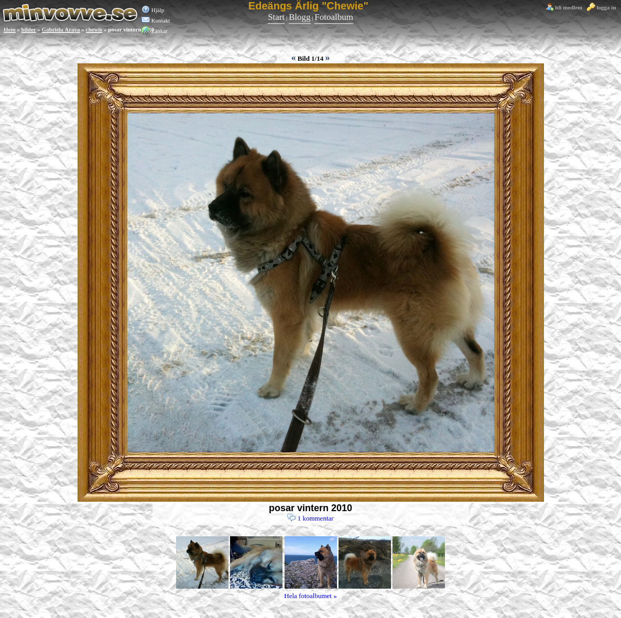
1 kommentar (310, 518)
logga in (601, 7)
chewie (94, 29)
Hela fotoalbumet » (310, 596)
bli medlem (564, 7)
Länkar (154, 31)
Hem (10, 29)
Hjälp (152, 10)
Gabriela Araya (61, 29)
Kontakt (155, 20)
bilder (28, 29)
